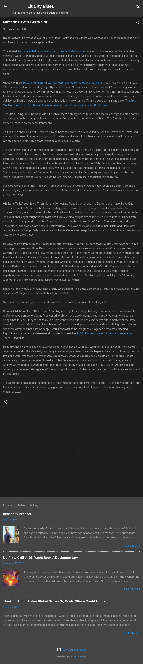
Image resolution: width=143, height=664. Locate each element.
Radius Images (79, 657)
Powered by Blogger (71, 649)
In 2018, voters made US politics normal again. (105, 333)
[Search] (138, 7)
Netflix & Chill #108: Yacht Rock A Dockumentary (40, 557)
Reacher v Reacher (17, 514)
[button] (138, 23)
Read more (132, 546)
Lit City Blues (40, 6)
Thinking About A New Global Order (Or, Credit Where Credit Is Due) (55, 601)
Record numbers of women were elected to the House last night (62, 82)
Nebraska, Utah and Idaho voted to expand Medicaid (50, 51)
